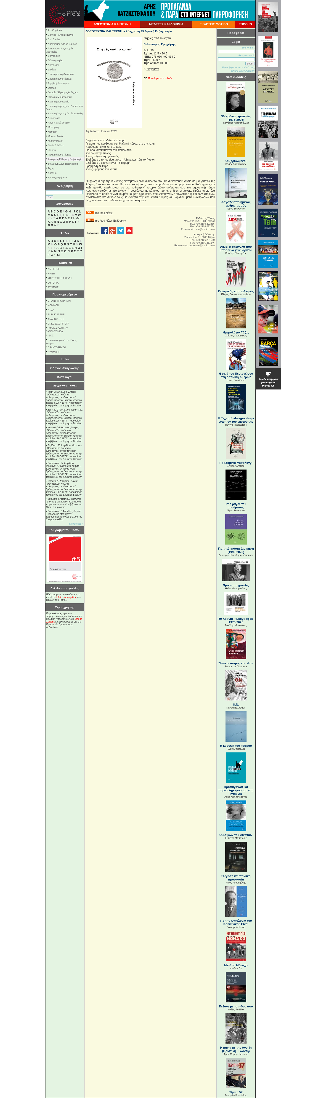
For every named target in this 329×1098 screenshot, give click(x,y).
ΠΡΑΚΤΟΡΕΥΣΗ (57, 347)
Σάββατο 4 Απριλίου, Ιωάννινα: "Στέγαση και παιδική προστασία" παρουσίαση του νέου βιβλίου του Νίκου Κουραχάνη (64, 502)
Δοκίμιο (52, 69)
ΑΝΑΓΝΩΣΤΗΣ (56, 319)
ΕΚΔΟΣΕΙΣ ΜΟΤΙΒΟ (214, 24)
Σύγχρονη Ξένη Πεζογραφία (63, 163)
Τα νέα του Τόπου (64, 386)
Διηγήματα (53, 65)
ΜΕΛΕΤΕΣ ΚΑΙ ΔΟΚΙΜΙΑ (166, 24)
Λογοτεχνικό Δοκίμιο (59, 122)
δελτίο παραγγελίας (66, 597)
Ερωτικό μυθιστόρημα (60, 78)
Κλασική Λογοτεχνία (58, 101)
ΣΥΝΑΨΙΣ (53, 287)
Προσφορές (236, 33)
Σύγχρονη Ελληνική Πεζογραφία (65, 159)
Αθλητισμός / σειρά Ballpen (62, 44)
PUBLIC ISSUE (56, 314)
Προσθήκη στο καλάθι (158, 78)
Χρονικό (52, 173)
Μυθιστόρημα (55, 141)
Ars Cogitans (55, 30)
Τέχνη (51, 168)
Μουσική (52, 131)
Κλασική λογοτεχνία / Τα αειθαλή (65, 113)
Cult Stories (54, 39)
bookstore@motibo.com (202, 245)
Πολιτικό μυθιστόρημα (60, 154)
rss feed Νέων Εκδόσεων (110, 220)
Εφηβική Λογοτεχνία (59, 83)
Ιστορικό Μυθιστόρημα (60, 97)
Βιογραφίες (54, 55)
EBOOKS (245, 24)
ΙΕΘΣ (50, 335)
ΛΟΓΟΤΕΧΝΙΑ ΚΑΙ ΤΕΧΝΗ (112, 24)
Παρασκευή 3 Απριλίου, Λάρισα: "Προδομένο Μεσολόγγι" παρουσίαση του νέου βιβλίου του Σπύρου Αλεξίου (64, 515)
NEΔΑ (51, 310)
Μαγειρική (53, 127)
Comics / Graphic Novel (61, 34)
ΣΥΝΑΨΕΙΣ (54, 352)
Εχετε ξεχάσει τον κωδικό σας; (238, 67)
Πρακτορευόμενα (65, 294)
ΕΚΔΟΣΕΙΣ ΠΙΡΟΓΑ (58, 323)
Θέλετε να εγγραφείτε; (243, 71)
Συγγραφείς (64, 203)
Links (65, 359)
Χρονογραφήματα (57, 177)
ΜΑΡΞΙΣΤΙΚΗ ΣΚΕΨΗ (60, 278)
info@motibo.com (205, 229)
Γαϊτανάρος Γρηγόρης (160, 44)
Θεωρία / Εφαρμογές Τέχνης (63, 92)
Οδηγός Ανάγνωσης (64, 368)
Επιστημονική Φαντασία (61, 74)
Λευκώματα (54, 118)
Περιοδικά (65, 262)
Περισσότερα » (76, 523)
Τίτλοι (65, 233)
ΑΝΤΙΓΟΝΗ (54, 269)
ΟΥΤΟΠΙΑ (53, 282)
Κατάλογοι (64, 377)
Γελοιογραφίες (55, 60)
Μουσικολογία (55, 136)
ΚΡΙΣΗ (51, 273)
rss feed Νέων (103, 213)
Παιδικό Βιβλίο (56, 145)
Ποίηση (52, 150)
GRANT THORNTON (59, 300)
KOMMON (53, 305)
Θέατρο (52, 87)
